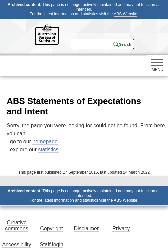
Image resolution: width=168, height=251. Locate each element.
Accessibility (16, 244)
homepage (45, 141)
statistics (48, 149)
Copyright (51, 228)
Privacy (121, 228)
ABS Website (125, 14)
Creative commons (16, 225)
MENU (157, 65)
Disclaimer (86, 228)
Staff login (51, 244)
